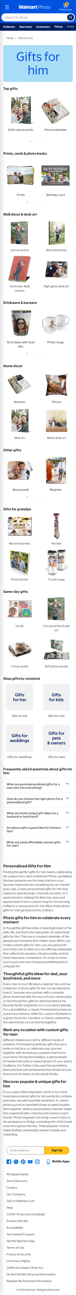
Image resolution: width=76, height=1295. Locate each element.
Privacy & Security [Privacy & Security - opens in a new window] (18, 1254)
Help (9, 1207)
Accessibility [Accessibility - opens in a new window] (14, 1227)
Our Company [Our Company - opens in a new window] (16, 1194)
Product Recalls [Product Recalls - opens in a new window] (17, 1221)
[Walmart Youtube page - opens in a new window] (30, 1161)
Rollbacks (9, 26)
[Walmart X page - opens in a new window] (16, 1161)
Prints (70, 26)
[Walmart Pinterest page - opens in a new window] (23, 1161)
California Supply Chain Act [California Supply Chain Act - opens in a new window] (24, 1268)
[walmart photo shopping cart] (65, 7)
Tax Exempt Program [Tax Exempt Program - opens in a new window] (20, 1234)
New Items (25, 26)
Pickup (59, 26)
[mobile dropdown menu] (7, 7)
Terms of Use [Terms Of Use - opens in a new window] (15, 1248)
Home (10, 38)
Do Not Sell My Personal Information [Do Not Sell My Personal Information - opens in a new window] (31, 1274)
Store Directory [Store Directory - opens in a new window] (16, 1181)
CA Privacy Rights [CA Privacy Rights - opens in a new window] (18, 1261)
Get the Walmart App (20, 1241)
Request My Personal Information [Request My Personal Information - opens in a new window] (29, 1281)
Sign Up (56, 1150)
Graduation (43, 26)
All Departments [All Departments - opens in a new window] (17, 1174)
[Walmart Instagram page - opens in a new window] (37, 1161)
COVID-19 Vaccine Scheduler (25, 1214)
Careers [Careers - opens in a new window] (11, 1187)
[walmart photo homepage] (35, 7)
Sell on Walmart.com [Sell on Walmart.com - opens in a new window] (20, 1201)
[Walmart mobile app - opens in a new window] (58, 1161)
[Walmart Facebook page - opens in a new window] (8, 1161)
